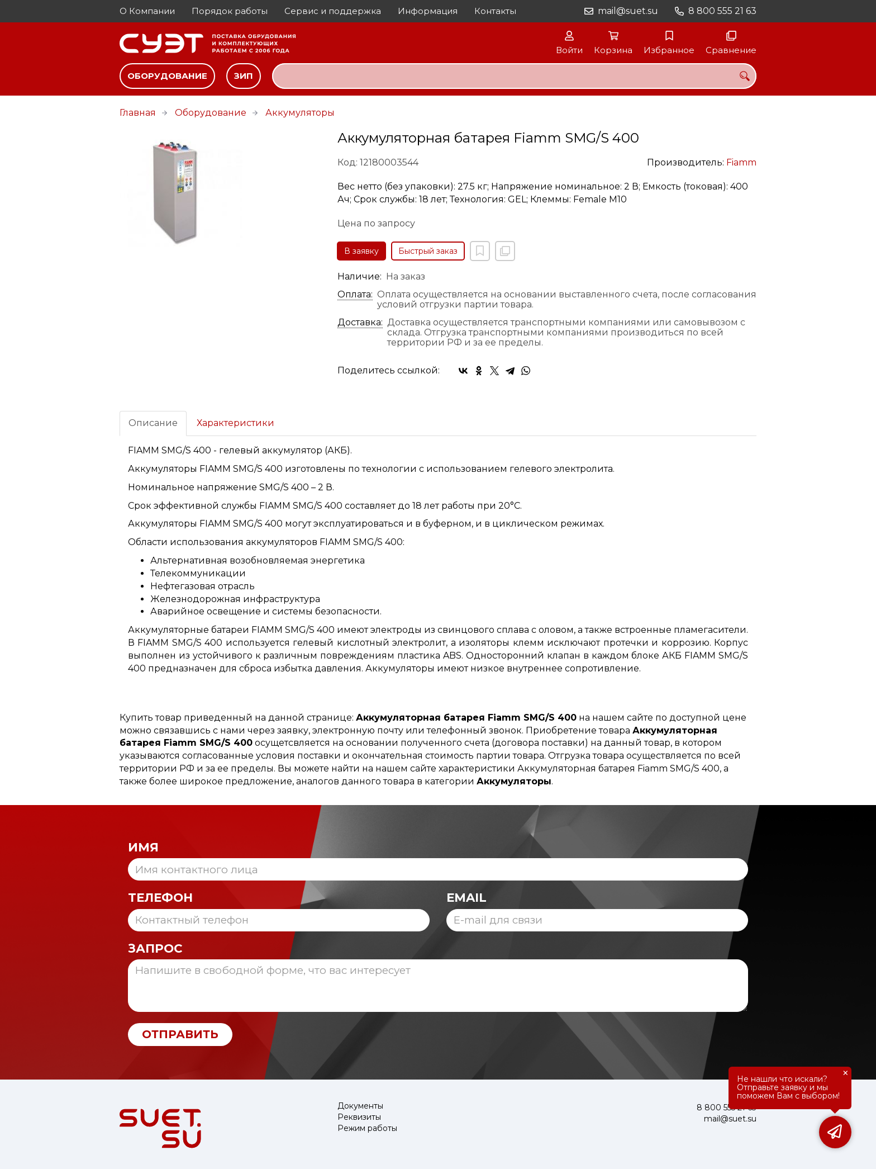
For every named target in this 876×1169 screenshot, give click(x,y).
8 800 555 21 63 (722, 11)
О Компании (147, 11)
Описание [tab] (153, 423)
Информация (428, 11)
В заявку (361, 251)
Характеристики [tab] (235, 423)
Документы (360, 1106)
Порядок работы (230, 11)
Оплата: (355, 295)
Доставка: (360, 323)
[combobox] (514, 76)
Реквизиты (359, 1117)
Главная (138, 112)
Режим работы (367, 1128)
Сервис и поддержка (332, 11)
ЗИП (243, 75)
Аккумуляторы (300, 112)
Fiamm (741, 162)
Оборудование (167, 75)
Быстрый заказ (428, 251)
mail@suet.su (628, 11)
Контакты (495, 11)
